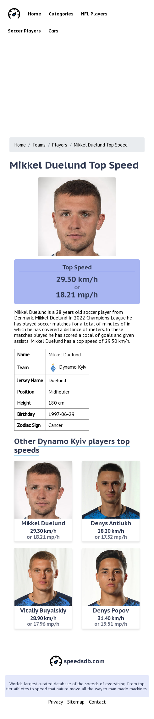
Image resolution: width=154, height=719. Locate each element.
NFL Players (94, 14)
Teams (39, 144)
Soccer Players (24, 31)
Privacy (55, 702)
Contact (97, 702)
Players (59, 144)
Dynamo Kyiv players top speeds (72, 445)
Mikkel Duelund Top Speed (101, 144)
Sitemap (76, 702)
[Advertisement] (79, 84)
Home (34, 14)
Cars (53, 31)
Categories (61, 14)
